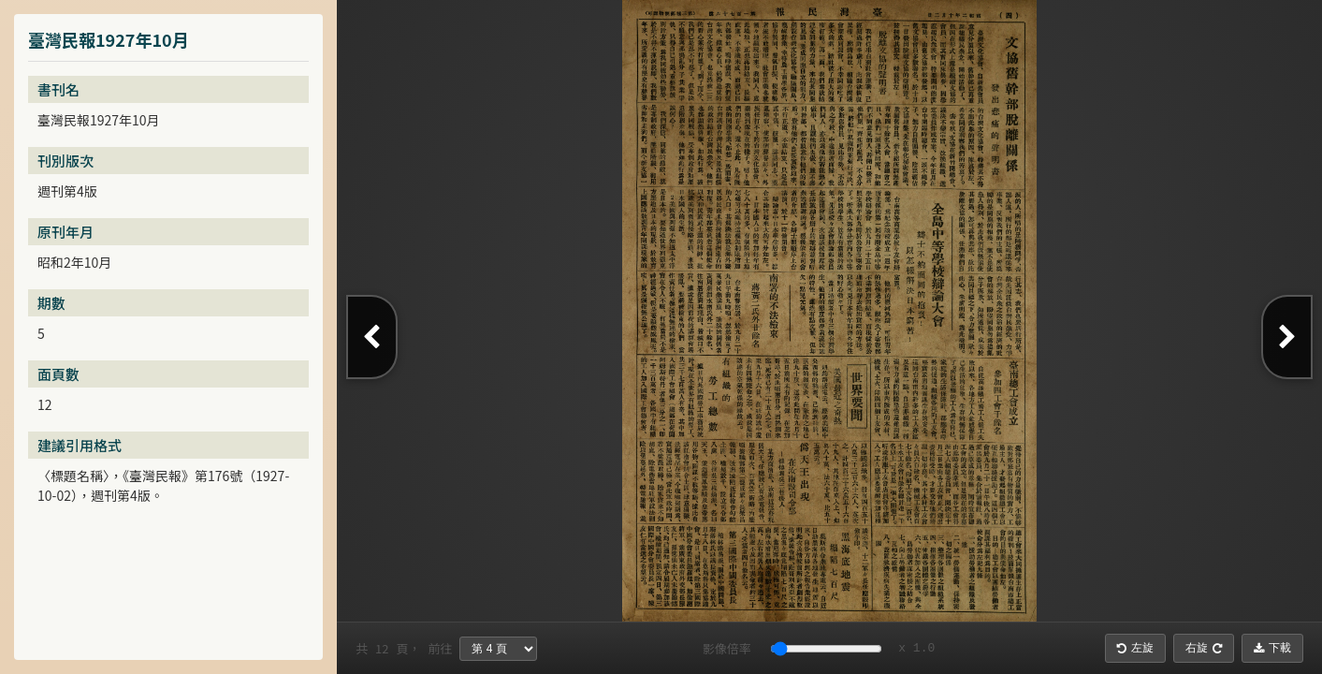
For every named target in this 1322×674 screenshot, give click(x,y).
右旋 (1203, 647)
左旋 (1135, 647)
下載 (1272, 647)
